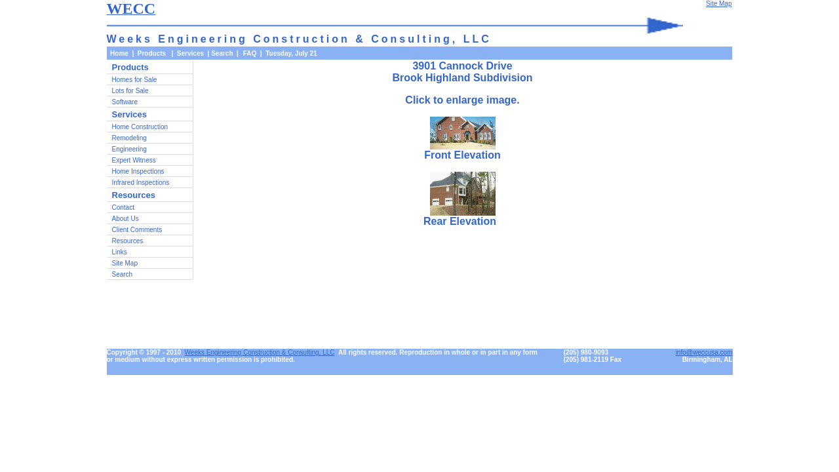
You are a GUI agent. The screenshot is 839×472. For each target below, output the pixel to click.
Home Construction (140, 126)
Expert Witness (134, 160)
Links (119, 252)
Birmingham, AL (707, 359)
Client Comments (137, 229)
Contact (123, 207)
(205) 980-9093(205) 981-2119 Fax (592, 356)
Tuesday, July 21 (291, 53)
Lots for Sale (130, 90)
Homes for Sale (134, 79)
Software (125, 102)
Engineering (129, 149)
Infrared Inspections (141, 182)
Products (130, 67)
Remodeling (129, 138)
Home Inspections (138, 171)
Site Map (125, 263)
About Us (125, 218)
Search (222, 53)
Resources (128, 241)
